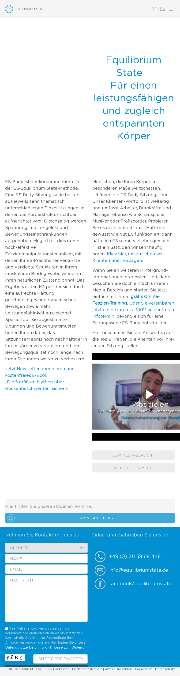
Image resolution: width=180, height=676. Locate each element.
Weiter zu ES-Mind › (134, 468)
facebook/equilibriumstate (140, 584)
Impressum (143, 669)
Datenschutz (165, 669)
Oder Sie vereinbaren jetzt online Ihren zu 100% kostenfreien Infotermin (133, 310)
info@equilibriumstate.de (138, 570)
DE (154, 9)
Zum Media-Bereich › (133, 455)
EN (162, 9)
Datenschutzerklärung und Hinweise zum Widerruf (45, 647)
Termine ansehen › (94, 518)
